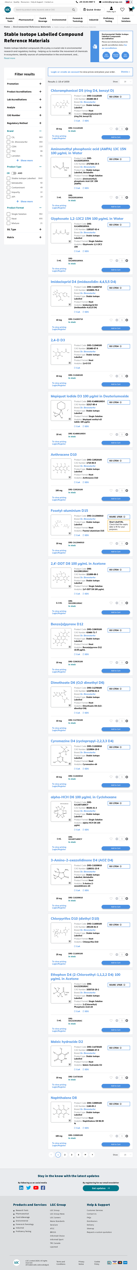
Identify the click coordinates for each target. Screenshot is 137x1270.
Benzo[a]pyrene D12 (67, 624)
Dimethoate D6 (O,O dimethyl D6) (77, 683)
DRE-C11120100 (94, 96)
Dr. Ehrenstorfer (88, 102)
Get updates (99, 1188)
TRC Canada (55, 1243)
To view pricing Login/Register (59, 137)
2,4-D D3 (58, 340)
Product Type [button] (24, 166)
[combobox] (45, 9)
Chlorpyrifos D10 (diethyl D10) (75, 918)
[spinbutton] (122, 129)
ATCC (52, 1228)
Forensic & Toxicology (25, 1224)
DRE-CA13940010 (95, 516)
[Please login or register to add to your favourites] (111, 129)
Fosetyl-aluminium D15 (69, 511)
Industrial (20, 1228)
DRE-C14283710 (94, 287)
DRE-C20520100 (94, 460)
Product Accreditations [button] (24, 91)
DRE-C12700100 (94, 688)
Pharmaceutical (22, 1213)
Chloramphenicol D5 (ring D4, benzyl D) (82, 91)
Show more (26, 160)
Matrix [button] (24, 237)
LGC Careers (55, 1217)
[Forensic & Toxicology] (14, 1224)
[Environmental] (14, 1221)
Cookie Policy (97, 1262)
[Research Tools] (14, 1210)
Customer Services (95, 1210)
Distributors (92, 1221)
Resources (25, 2)
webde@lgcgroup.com (112, 2)
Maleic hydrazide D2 (67, 1042)
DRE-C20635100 (94, 629)
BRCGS (53, 1232)
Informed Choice (57, 1236)
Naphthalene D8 (64, 1098)
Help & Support (37, 2)
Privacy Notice (81, 1262)
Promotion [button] (24, 83)
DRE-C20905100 (94, 1103)
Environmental (22, 1220)
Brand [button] (24, 130)
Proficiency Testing (23, 1231)
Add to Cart (115, 137)
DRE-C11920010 (94, 746)
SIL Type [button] (24, 229)
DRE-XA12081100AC (83, 570)
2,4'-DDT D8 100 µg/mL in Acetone (78, 563)
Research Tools (22, 1210)
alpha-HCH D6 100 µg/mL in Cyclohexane (83, 797)
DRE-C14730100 (94, 1047)
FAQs (89, 1217)
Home (7, 27)
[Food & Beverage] (14, 1217)
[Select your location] (129, 2)
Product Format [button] (24, 207)
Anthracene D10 (64, 454)
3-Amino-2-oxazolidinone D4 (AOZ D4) (82, 860)
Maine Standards (57, 1221)
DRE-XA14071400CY (83, 803)
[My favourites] (122, 9)
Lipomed (54, 1247)
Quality (16, 2)
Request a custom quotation (99, 1232)
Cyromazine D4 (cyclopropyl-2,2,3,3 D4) (82, 741)
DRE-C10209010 (94, 865)
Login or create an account (65, 71)
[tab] (24, 84)
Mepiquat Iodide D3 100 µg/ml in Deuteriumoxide (90, 396)
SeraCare (54, 1225)
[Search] (73, 9)
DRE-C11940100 (94, 345)
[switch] (14, 173)
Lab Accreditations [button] (24, 99)
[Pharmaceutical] (14, 1214)
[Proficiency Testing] (14, 1231)
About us (8, 2)
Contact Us (91, 1214)
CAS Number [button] (24, 115)
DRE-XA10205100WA (83, 159)
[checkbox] (8, 137)
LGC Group (55, 1210)
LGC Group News (57, 1214)
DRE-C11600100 (94, 924)
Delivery (90, 1225)
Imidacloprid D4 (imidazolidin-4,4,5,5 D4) (83, 282)
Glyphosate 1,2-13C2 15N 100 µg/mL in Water (87, 219)
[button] (127, 129)
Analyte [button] (24, 107)
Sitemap (90, 1228)
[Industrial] (14, 1228)
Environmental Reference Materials (32, 27)
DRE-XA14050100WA (83, 225)
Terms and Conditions (60, 1262)
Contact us (49, 2)
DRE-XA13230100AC (83, 985)
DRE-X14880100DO (96, 401)
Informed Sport (57, 1239)
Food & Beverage (23, 1217)
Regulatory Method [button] (24, 123)
